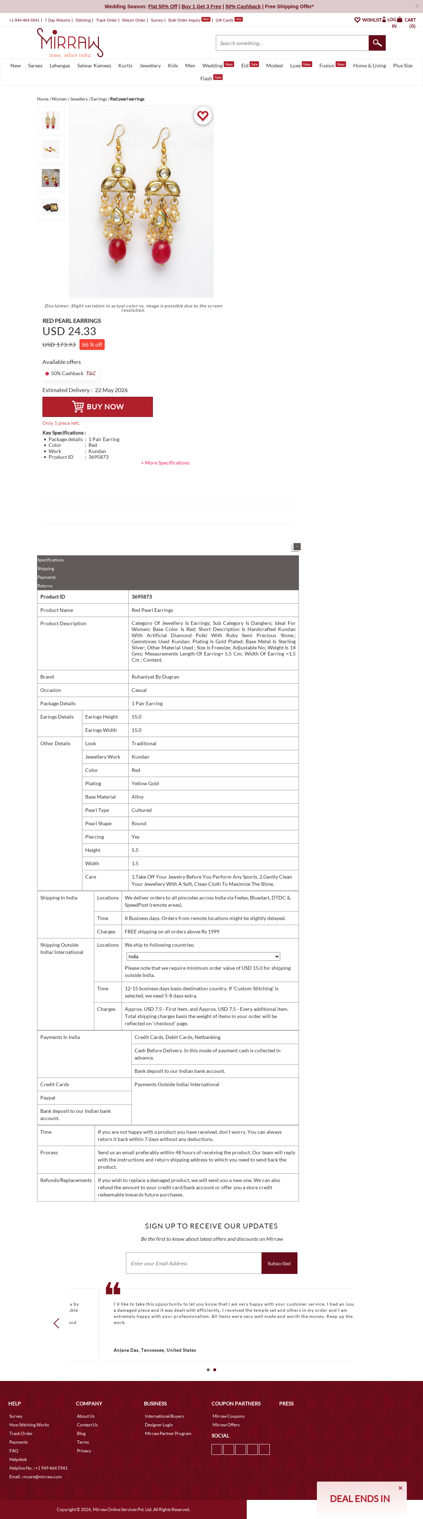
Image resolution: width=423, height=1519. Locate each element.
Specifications (50, 560)
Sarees (35, 65)
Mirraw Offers (226, 1424)
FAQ (13, 1450)
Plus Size (403, 65)
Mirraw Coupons (229, 1416)
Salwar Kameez (94, 65)
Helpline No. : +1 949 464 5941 (38, 1468)
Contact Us (87, 1424)
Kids (173, 65)
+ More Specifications (165, 462)
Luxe (301, 64)
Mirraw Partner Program (168, 1433)
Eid (250, 64)
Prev (59, 1323)
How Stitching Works (29, 1424)
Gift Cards (229, 20)
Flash (211, 77)
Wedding (218, 64)
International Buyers (164, 1416)
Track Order (106, 20)
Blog (81, 1433)
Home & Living (369, 65)
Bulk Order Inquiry (184, 20)
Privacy (84, 1450)
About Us (86, 1416)
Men (190, 65)
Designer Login (159, 1424)
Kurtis (125, 65)
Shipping (45, 568)
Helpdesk (18, 1459)
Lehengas (60, 65)
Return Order (133, 20)
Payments (46, 577)
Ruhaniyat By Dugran (155, 677)
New (15, 65)
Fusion (332, 64)
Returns (45, 585)
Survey (157, 20)
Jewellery (150, 65)
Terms (83, 1442)
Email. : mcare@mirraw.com (35, 1476)
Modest (274, 65)
